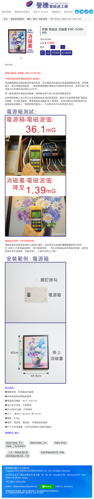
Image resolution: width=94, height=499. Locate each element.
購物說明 (56, 12)
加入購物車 (66, 53)
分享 (48, 52)
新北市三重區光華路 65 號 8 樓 (26, 475)
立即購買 (56, 53)
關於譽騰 (6, 12)
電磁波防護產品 (22, 12)
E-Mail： (9, 486)
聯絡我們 (68, 12)
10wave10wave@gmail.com (25, 486)
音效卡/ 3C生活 (40, 12)
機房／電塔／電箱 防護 (37, 19)
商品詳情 (9, 65)
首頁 (6, 19)
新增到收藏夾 (42, 52)
